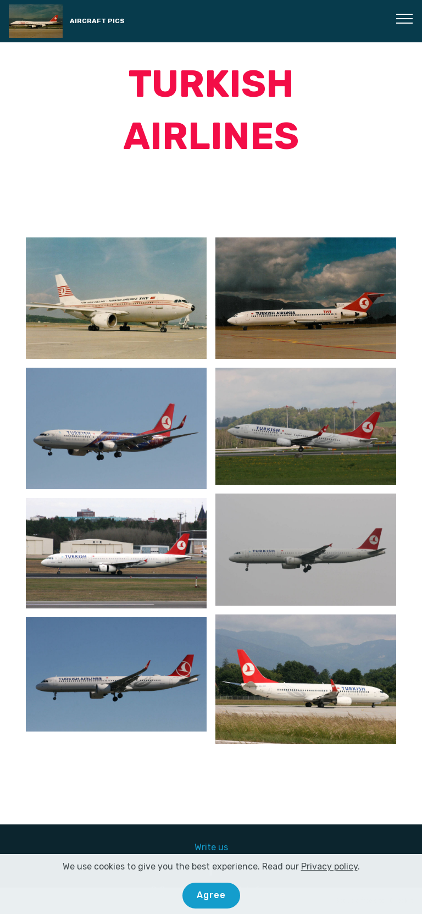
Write (206, 847)
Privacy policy (329, 866)
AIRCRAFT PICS (97, 21)
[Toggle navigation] (404, 18)
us (223, 847)
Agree (211, 895)
